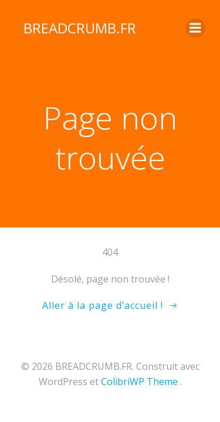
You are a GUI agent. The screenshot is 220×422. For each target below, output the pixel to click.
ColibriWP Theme (139, 381)
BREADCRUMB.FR (79, 28)
